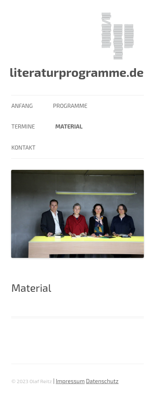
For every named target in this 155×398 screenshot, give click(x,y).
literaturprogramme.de (76, 71)
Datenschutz (102, 380)
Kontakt (23, 147)
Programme (70, 105)
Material (69, 126)
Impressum (70, 380)
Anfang (22, 105)
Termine (23, 126)
